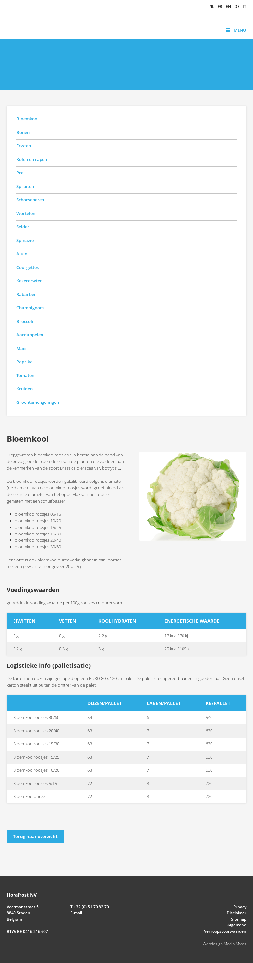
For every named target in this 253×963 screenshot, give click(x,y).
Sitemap (238, 919)
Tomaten (25, 375)
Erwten (23, 146)
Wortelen (25, 213)
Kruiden (24, 389)
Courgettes (27, 267)
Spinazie (25, 240)
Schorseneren (30, 200)
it (244, 6)
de (236, 6)
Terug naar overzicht (35, 836)
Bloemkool (27, 119)
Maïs (21, 348)
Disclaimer (236, 913)
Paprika (24, 362)
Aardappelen (29, 335)
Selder (22, 227)
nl (211, 6)
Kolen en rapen (31, 159)
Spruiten (25, 186)
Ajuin (21, 254)
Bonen (23, 132)
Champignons (30, 308)
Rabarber (26, 294)
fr (220, 6)
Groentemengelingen (37, 402)
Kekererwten (29, 281)
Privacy (239, 907)
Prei (20, 173)
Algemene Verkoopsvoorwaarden (225, 928)
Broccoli (24, 321)
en (228, 6)
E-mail (76, 913)
